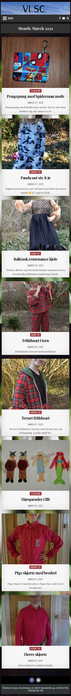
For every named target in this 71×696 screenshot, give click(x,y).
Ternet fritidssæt (36, 417)
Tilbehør (36, 90)
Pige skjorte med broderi (35, 572)
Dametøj (35, 253)
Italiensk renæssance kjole (35, 258)
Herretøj (35, 648)
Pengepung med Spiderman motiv (35, 96)
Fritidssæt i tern (35, 340)
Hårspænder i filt (35, 499)
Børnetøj (35, 172)
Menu (10, 18)
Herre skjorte (35, 654)
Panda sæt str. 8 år (36, 177)
